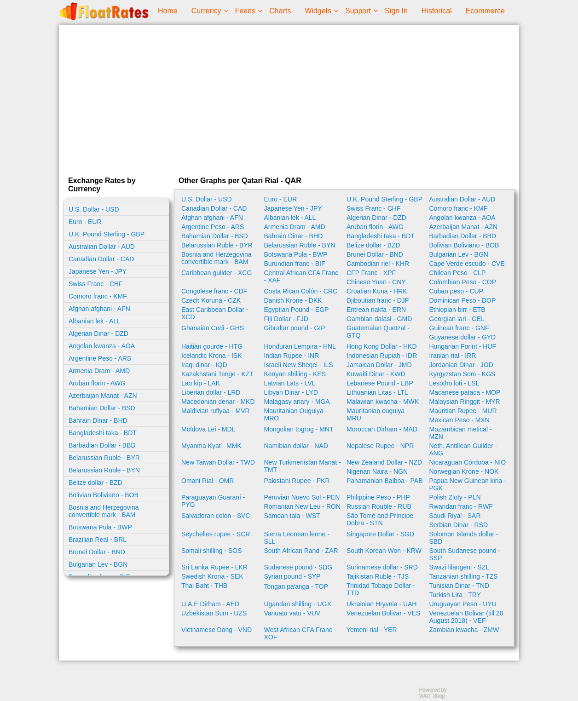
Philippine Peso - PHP (378, 497)
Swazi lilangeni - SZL (459, 567)
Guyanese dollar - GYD (462, 337)
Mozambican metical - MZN (460, 432)
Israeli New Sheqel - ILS (298, 364)
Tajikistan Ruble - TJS (378, 576)
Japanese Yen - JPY (98, 271)
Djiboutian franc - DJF (378, 300)
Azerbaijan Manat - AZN (103, 395)
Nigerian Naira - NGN (377, 471)
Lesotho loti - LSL (454, 383)
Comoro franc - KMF (98, 296)
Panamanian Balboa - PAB (385, 480)
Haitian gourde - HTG (212, 346)
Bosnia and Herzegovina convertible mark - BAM (104, 511)
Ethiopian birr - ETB (457, 309)
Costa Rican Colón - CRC (301, 291)
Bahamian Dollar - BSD (102, 408)
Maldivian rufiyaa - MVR (215, 410)
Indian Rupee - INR (291, 355)
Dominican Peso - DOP (462, 300)
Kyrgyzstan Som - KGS (462, 374)
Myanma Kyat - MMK (211, 445)
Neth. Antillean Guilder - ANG (463, 449)
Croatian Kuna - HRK (377, 291)
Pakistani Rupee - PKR (297, 480)
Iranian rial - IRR (452, 355)
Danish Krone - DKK (293, 300)
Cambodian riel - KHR (378, 263)
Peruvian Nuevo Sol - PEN (302, 497)
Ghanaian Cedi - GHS (212, 328)
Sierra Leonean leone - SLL (296, 537)
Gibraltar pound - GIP (294, 328)
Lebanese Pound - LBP (380, 383)
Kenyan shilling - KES (295, 374)
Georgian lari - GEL (457, 318)
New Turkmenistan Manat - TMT (302, 466)
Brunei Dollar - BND (97, 552)
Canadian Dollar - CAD (101, 259)
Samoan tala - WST (292, 515)
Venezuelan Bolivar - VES (383, 613)
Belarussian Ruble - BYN (104, 470)
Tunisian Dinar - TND (459, 585)
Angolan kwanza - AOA (102, 346)
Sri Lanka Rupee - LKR (214, 567)
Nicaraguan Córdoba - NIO (467, 462)
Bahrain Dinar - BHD (98, 420)
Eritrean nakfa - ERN (376, 309)
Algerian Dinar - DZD (98, 333)
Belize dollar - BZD (95, 482)
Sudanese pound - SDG (298, 567)
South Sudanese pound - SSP (465, 554)
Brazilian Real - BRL (98, 539)
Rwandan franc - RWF (461, 506)
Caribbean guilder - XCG (216, 272)
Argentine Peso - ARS (100, 358)
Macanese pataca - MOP (465, 392)
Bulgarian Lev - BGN (98, 564)
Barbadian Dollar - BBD (102, 445)
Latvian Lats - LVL (290, 383)
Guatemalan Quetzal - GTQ (378, 331)
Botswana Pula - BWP (100, 527)
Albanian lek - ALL (95, 321)
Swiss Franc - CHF (95, 283)
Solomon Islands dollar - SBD (463, 537)
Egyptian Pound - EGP (296, 309)
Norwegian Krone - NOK (464, 471)
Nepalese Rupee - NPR (380, 445)
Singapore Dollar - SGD (380, 534)
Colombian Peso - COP (463, 282)
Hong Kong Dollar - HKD (382, 346)
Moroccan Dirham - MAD (382, 429)
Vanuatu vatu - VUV (292, 613)
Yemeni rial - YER (372, 629)
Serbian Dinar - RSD (458, 525)
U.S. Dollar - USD (94, 209)
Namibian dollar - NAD (296, 445)
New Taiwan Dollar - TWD (218, 462)
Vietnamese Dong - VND (216, 629)
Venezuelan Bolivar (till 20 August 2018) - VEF (466, 616)
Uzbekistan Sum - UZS (214, 613)
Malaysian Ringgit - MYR (464, 401)
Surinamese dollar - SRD (382, 567)
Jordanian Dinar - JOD (461, 364)
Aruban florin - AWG (97, 383)
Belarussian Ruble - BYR (104, 457)
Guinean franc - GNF (459, 328)
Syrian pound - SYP (292, 576)
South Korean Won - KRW (384, 550)
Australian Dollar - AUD (102, 246)
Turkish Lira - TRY (455, 594)
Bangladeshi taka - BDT (103, 433)
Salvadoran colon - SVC (215, 515)
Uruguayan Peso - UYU (463, 604)
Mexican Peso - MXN (459, 420)
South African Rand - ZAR (301, 550)
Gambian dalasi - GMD (379, 318)
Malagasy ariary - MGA (297, 401)
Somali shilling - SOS (211, 550)
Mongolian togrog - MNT (299, 429)
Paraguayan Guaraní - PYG (213, 501)
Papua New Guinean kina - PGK (467, 484)
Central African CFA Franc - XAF (301, 276)
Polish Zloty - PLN (455, 497)
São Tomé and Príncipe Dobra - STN (380, 519)
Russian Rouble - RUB (379, 506)
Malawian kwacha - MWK (383, 401)
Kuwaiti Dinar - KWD (376, 374)
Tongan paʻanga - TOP (296, 586)
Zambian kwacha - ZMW (464, 629)
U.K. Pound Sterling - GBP (106, 234)
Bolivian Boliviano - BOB (104, 495)
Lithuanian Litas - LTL (377, 392)
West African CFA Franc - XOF (300, 633)
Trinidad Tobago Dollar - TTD (381, 589)
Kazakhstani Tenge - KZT (217, 374)
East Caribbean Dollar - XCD (215, 313)
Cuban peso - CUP (456, 291)
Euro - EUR (85, 221)
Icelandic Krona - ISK (211, 355)
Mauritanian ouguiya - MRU (378, 414)
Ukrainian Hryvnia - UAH (381, 604)
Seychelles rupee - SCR (215, 534)
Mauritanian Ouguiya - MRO (296, 414)
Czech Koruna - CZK (211, 300)
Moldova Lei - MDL (208, 429)
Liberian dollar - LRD (210, 392)
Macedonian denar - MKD (218, 401)
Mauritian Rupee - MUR (463, 410)
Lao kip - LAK (200, 383)
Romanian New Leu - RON (302, 506)
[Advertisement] (289, 98)
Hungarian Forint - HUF (463, 346)
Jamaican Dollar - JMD (379, 364)
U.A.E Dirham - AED (210, 604)
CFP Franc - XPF (371, 272)
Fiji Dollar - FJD (286, 318)
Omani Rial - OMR (207, 480)
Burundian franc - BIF (294, 263)
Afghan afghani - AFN (99, 308)
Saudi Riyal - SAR (455, 515)
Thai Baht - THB (204, 585)
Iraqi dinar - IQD (204, 364)
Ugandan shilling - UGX (297, 604)
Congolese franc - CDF (214, 291)
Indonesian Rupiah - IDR (382, 355)
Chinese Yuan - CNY (376, 282)
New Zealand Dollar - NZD (384, 462)
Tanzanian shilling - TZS (463, 576)
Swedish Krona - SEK (212, 576)
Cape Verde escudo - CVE (467, 263)
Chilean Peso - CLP (457, 272)
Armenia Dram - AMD (99, 370)
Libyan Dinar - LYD (291, 392)
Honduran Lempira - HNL (300, 346)
